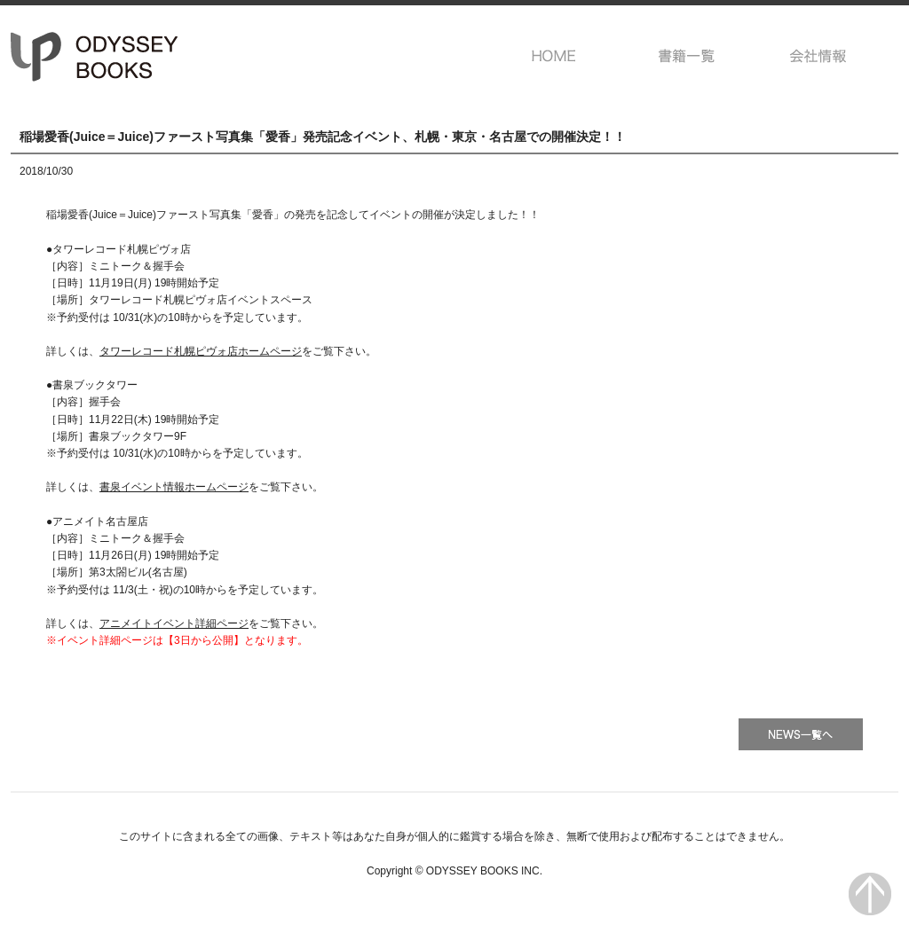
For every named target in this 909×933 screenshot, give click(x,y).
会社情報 (819, 56)
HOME (554, 56)
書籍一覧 (686, 56)
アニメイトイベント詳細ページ (174, 623)
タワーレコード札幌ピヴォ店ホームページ (200, 351)
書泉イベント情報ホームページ (174, 487)
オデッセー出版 (95, 56)
